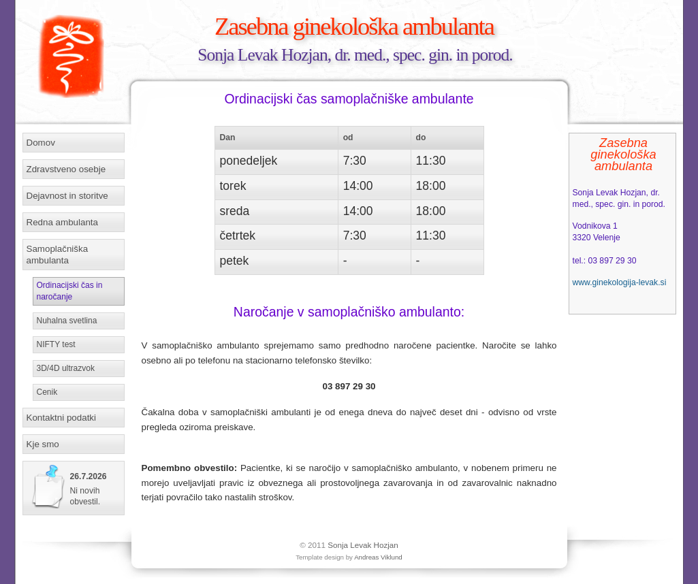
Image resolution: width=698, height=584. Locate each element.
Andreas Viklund (378, 557)
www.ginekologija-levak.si (620, 282)
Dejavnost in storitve (67, 196)
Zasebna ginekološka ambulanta (354, 26)
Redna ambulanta (62, 222)
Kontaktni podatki (62, 417)
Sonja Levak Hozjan (363, 544)
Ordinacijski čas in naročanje (70, 291)
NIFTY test (56, 344)
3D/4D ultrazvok (66, 368)
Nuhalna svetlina (67, 320)
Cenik (47, 392)
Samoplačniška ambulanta (58, 254)
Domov (41, 142)
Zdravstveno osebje (66, 169)
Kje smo (43, 444)
